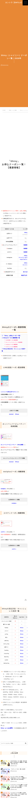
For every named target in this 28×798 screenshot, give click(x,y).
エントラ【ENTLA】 (14, 2)
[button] (25, 2)
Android (11, 414)
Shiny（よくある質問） (7, 728)
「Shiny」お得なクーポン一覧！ (11, 335)
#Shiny (26, 255)
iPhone (17, 414)
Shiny (25, 232)
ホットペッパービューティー (8, 444)
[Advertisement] (14, 134)
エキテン (3, 532)
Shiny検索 (20, 444)
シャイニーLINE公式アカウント (9, 391)
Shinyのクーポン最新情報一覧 (11, 337)
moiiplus (3, 488)
